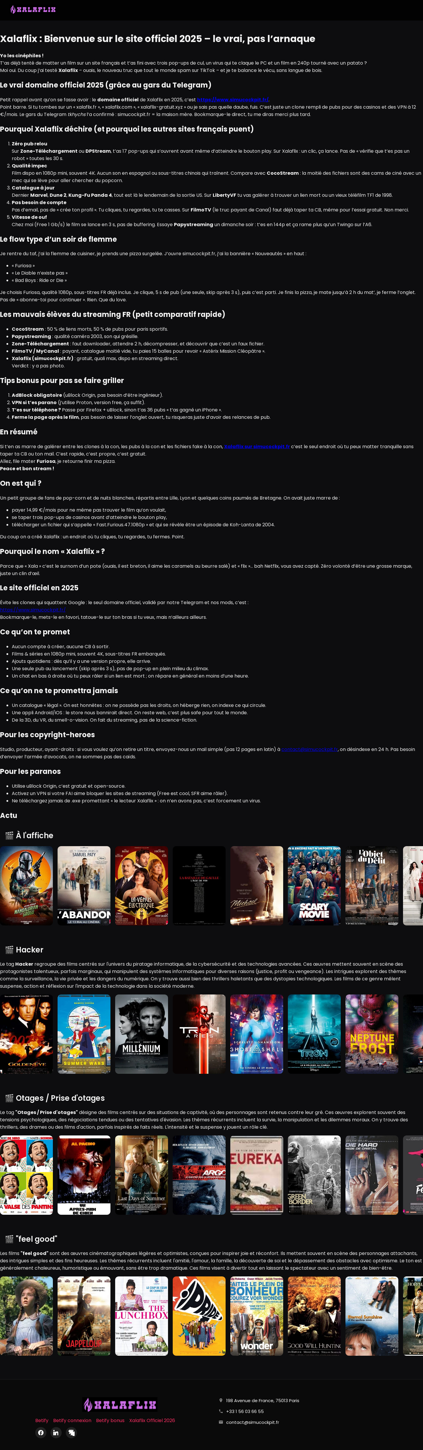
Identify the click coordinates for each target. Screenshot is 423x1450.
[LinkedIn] (56, 1432)
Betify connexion (72, 1420)
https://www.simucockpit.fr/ (33, 609)
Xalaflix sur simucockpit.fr (257, 446)
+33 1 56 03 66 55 (245, 1411)
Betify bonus (110, 1420)
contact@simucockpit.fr (309, 749)
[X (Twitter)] (71, 1432)
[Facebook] (40, 1432)
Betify (41, 1420)
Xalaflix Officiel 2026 (152, 1420)
